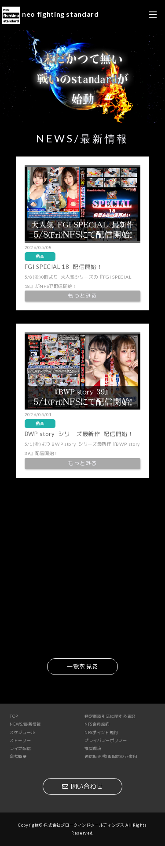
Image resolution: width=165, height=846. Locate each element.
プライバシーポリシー (105, 740)
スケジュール (22, 732)
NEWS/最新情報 (25, 724)
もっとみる (82, 295)
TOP (14, 716)
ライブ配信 (20, 748)
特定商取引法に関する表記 (110, 716)
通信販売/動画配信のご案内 (110, 756)
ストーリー (20, 740)
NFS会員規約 (97, 724)
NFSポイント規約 (101, 732)
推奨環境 (93, 748)
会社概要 (18, 756)
